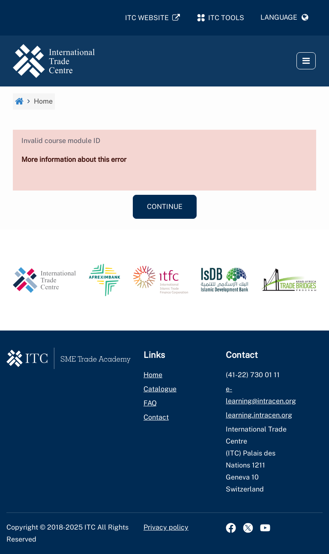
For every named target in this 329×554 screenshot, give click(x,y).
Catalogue (160, 389)
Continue (164, 207)
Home (153, 375)
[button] (284, 17)
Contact (156, 417)
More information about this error (73, 159)
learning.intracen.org (259, 415)
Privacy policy (166, 527)
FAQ (150, 403)
